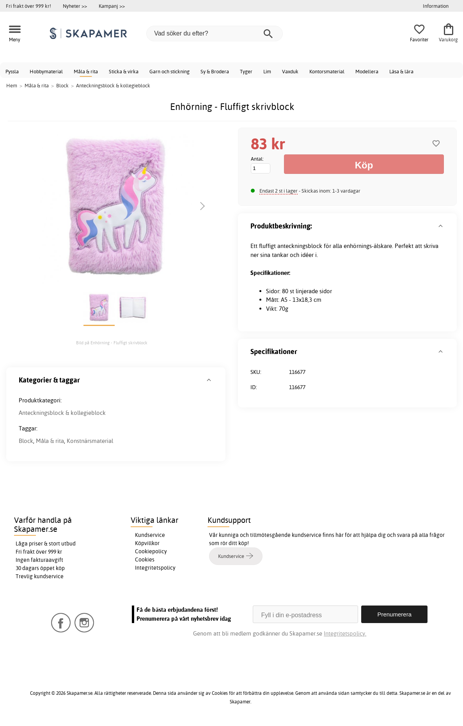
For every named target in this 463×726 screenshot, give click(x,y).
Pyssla (12, 71)
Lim (267, 71)
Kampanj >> (112, 6)
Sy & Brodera (214, 71)
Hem (11, 85)
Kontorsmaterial (326, 71)
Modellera (366, 71)
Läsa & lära (401, 71)
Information (436, 6)
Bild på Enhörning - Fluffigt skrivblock (111, 342)
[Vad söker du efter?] (214, 33)
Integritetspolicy (155, 567)
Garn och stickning (169, 71)
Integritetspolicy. (345, 633)
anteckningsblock (299, 246)
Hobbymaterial (46, 71)
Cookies (144, 559)
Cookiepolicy (151, 551)
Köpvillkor (147, 543)
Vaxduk (290, 71)
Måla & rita (86, 71)
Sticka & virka (123, 71)
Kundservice (150, 534)
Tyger (246, 71)
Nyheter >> (75, 6)
